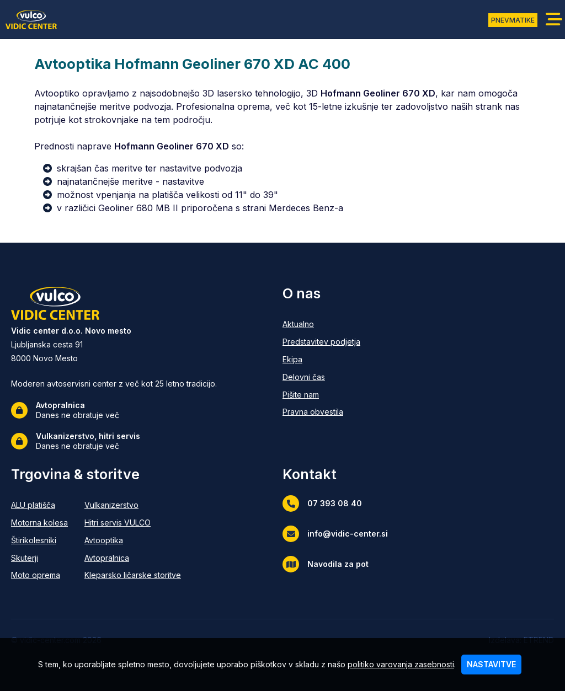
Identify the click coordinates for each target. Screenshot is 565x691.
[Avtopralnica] (132, 558)
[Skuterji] (39, 558)
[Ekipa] (321, 360)
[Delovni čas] (321, 377)
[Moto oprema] (39, 575)
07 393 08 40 (322, 503)
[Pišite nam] (321, 395)
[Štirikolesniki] (39, 540)
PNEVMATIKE (513, 20)
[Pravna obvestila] (321, 412)
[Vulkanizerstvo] (132, 505)
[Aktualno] (321, 324)
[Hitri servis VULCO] (132, 523)
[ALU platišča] (39, 505)
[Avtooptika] (132, 540)
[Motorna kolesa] (39, 523)
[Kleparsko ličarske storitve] (132, 575)
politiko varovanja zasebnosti (401, 664)
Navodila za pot (325, 564)
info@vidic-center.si (335, 534)
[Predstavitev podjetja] (321, 342)
